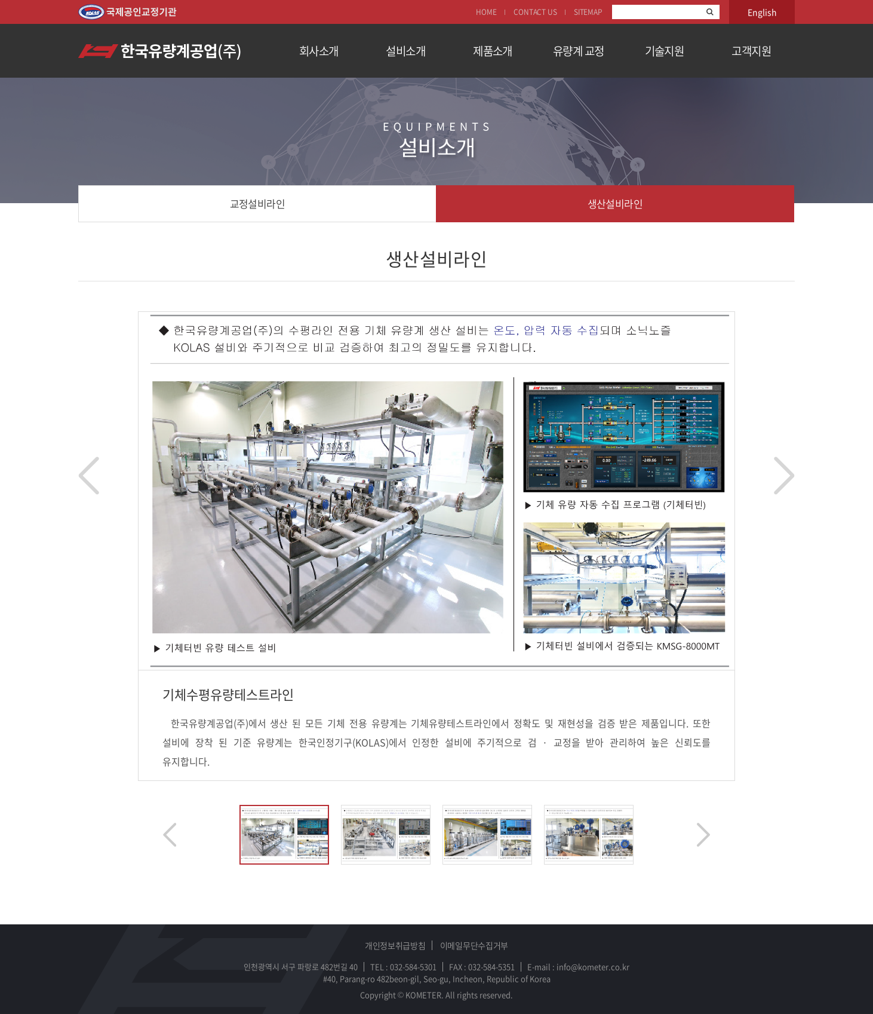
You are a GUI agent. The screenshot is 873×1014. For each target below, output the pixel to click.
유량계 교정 (578, 50)
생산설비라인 (615, 203)
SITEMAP (588, 12)
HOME (486, 12)
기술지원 (664, 50)
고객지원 (751, 50)
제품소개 (492, 50)
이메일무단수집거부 (474, 945)
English (762, 12)
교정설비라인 (257, 203)
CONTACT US (535, 12)
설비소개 (405, 50)
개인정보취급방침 (395, 945)
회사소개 (319, 50)
